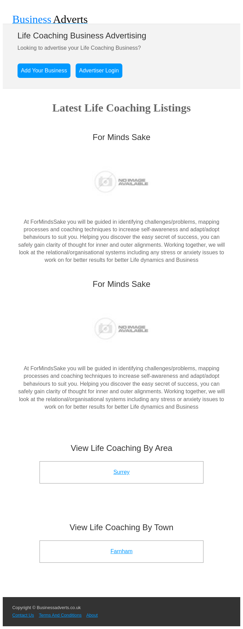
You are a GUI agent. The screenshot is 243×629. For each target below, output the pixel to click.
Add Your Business (44, 70)
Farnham (121, 551)
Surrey (121, 472)
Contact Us (23, 615)
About (92, 615)
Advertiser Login (99, 70)
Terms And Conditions (60, 615)
